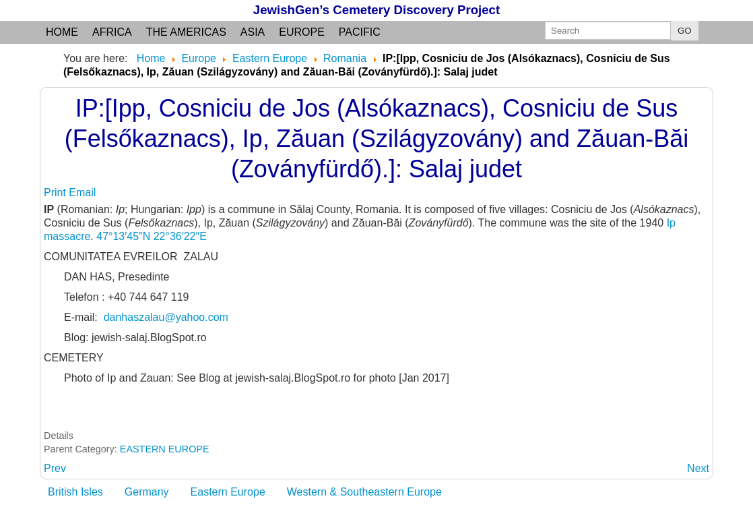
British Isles (75, 492)
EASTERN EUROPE (164, 449)
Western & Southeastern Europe (364, 492)
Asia (252, 32)
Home (62, 32)
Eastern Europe (228, 492)
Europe (302, 32)
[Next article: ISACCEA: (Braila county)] (698, 468)
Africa (112, 32)
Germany (147, 492)
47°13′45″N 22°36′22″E (151, 236)
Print (56, 192)
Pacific (360, 32)
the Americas (186, 32)
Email (82, 192)
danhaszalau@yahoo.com (166, 317)
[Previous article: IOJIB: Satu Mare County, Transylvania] (55, 468)
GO (685, 31)
